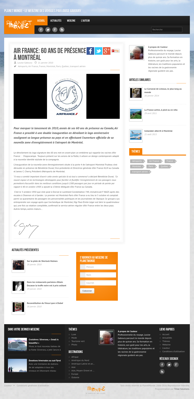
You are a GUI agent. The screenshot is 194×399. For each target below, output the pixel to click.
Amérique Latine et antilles (83, 363)
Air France (33, 66)
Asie (73, 367)
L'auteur (85, 20)
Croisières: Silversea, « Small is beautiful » (44, 341)
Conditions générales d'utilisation (33, 385)
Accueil (41, 20)
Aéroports (22, 66)
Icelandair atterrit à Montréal (158, 130)
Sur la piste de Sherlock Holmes (42, 261)
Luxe (73, 334)
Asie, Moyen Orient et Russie (83, 370)
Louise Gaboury (19, 25)
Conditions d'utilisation (173, 351)
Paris (58, 66)
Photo (74, 344)
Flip (115, 50)
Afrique (74, 356)
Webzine (71, 20)
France (42, 66)
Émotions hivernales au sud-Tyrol (45, 360)
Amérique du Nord (80, 360)
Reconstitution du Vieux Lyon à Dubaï (45, 303)
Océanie (75, 377)
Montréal (50, 66)
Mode (74, 337)
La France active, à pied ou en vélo (161, 109)
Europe (74, 373)
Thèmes (135, 151)
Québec (65, 66)
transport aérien (77, 66)
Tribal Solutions (181, 388)
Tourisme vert (78, 341)
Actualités (55, 20)
